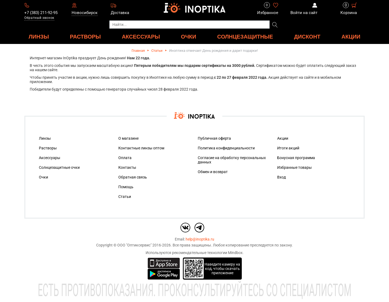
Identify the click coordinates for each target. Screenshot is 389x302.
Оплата (125, 158)
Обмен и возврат (213, 172)
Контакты (127, 167)
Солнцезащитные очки (59, 167)
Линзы (45, 138)
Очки (43, 177)
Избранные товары (294, 167)
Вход (281, 177)
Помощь (125, 187)
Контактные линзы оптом (141, 148)
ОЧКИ (188, 36)
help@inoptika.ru (200, 239)
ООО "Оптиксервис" (134, 245)
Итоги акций (288, 148)
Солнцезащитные (245, 36)
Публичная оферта (214, 138)
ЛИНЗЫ (39, 36)
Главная (138, 51)
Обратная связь (132, 177)
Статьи (157, 51)
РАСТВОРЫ (85, 36)
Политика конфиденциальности (226, 148)
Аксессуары (49, 158)
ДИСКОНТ (307, 36)
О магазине (128, 138)
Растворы (48, 148)
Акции (350, 36)
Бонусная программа (296, 158)
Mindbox (235, 252)
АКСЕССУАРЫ (141, 36)
